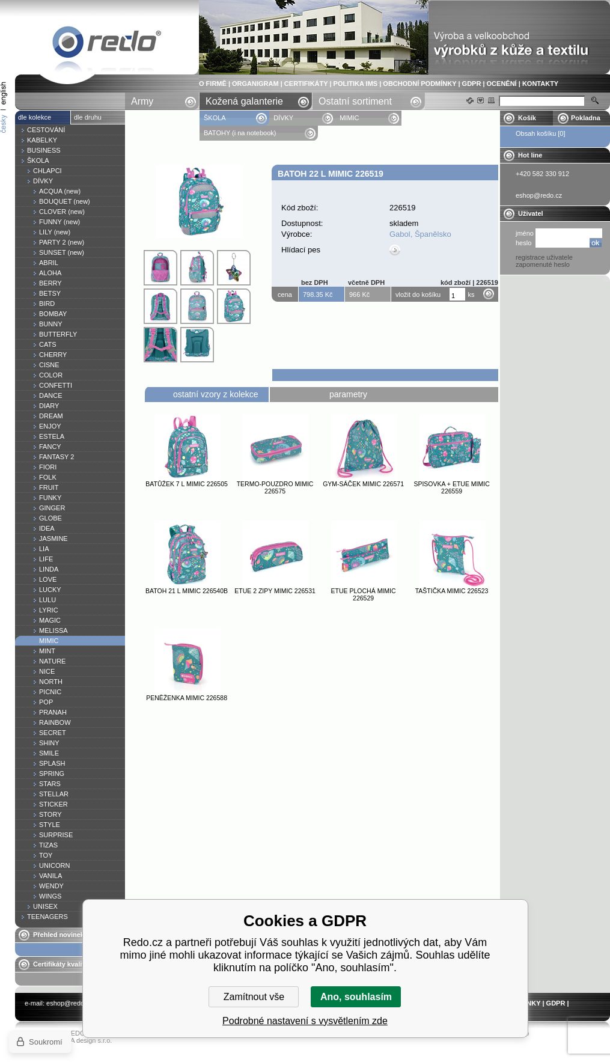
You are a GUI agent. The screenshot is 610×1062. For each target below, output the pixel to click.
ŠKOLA (215, 117)
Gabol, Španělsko (420, 234)
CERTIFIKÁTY (306, 83)
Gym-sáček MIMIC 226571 (363, 483)
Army (142, 101)
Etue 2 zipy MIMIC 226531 (275, 590)
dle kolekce (34, 117)
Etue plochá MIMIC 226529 (363, 594)
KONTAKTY (540, 83)
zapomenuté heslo (543, 264)
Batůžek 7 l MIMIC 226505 (186, 483)
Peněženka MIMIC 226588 (186, 697)
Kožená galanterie (244, 101)
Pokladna (585, 117)
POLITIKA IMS (356, 83)
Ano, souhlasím (356, 997)
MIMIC (349, 117)
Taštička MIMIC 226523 (452, 590)
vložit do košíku (418, 294)
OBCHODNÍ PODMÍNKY (419, 83)
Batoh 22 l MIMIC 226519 (107, 44)
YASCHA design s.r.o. (80, 1040)
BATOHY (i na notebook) (240, 132)
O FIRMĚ (213, 83)
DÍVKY (283, 117)
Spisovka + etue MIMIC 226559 (451, 487)
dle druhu (88, 117)
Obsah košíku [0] (541, 133)
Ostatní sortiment (355, 101)
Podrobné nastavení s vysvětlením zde (305, 1021)
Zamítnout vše (254, 997)
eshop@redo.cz (69, 1003)
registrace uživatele (544, 257)
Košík (527, 117)
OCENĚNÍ (502, 83)
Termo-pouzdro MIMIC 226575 (275, 487)
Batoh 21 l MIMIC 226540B (186, 590)
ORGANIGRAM (255, 83)
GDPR (471, 83)
